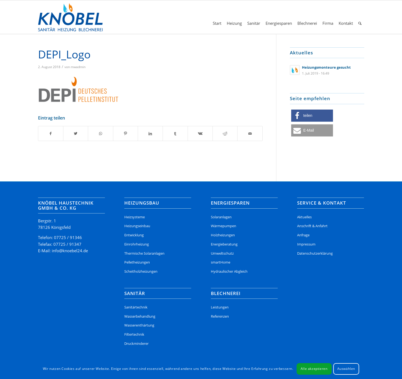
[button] (312, 116)
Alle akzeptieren (314, 368)
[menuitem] (217, 17)
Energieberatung (224, 244)
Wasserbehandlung (139, 316)
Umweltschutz (222, 253)
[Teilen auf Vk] (200, 133)
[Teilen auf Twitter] (75, 133)
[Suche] (360, 17)
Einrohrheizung (136, 244)
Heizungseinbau (137, 225)
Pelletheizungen (137, 262)
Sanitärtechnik (135, 307)
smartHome (220, 262)
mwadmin (78, 67)
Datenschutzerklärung (315, 253)
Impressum (306, 244)
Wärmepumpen (223, 225)
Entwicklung (134, 235)
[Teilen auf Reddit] (225, 133)
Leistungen (220, 307)
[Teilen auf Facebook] (50, 133)
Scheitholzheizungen (140, 271)
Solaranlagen (221, 217)
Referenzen (220, 316)
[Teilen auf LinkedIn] (150, 133)
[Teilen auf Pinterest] (125, 133)
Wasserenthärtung (139, 325)
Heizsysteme (134, 217)
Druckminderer (136, 343)
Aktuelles (304, 217)
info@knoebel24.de (70, 250)
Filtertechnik (134, 334)
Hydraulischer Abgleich (229, 271)
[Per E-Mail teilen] (250, 133)
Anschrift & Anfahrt (312, 225)
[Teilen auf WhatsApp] (100, 133)
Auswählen (346, 368)
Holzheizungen (223, 235)
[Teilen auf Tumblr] (175, 133)
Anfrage (303, 235)
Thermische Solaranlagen (144, 253)
